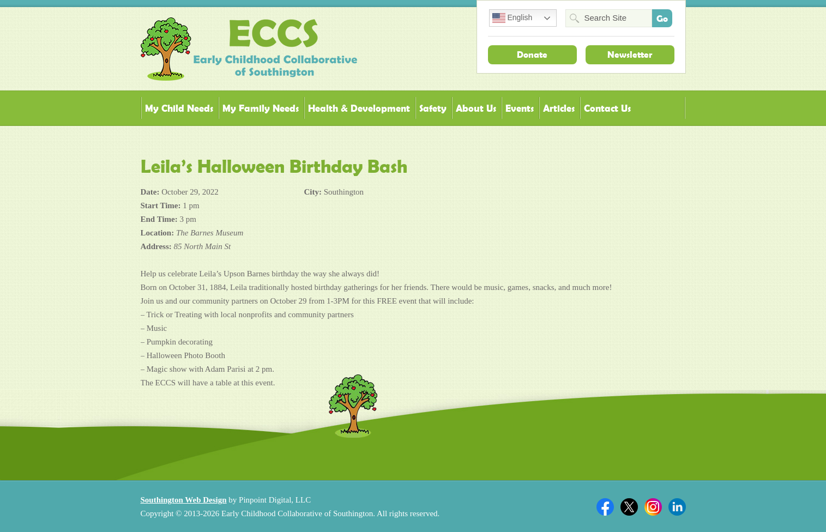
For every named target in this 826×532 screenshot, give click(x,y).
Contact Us (607, 108)
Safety (433, 108)
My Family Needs (260, 108)
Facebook (605, 507)
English (512, 18)
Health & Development (359, 108)
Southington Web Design (184, 499)
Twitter (629, 507)
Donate (532, 54)
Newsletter (629, 54)
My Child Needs (179, 108)
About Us (476, 108)
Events (519, 108)
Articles (559, 108)
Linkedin (677, 507)
